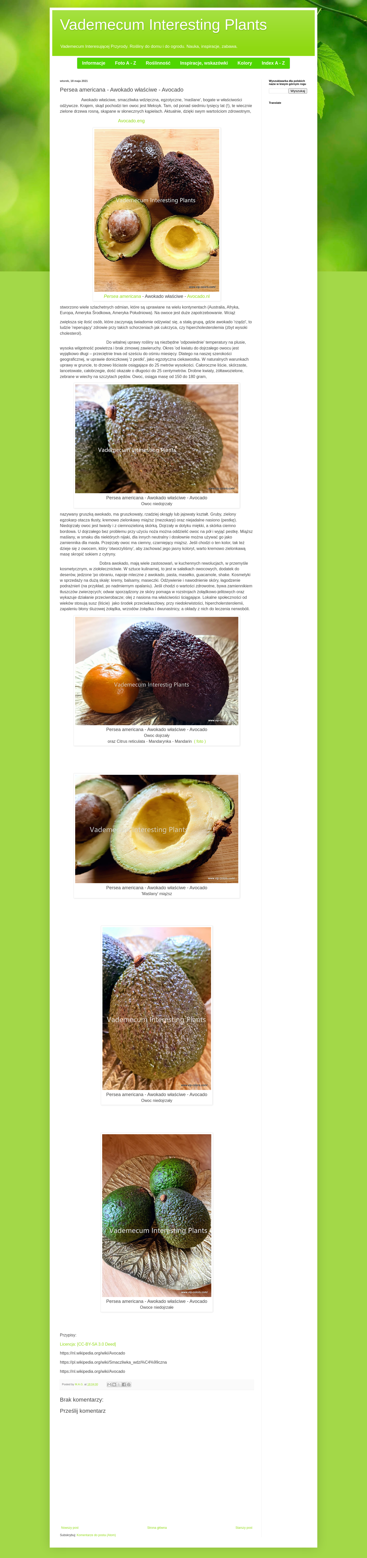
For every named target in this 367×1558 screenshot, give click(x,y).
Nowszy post (69, 1528)
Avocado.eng (131, 120)
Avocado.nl (198, 296)
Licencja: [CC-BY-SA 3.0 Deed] (88, 1344)
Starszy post (243, 1528)
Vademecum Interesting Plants (163, 24)
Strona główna (157, 1528)
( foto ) (200, 741)
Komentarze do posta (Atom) (96, 1535)
